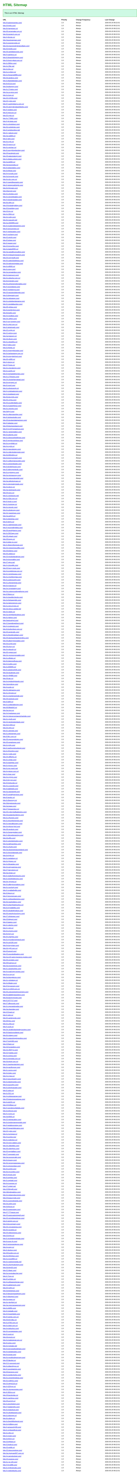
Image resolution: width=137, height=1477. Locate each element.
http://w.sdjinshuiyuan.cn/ (12, 481)
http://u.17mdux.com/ (10, 89)
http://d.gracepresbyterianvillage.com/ (16, 46)
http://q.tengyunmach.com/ (12, 458)
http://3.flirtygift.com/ (10, 1189)
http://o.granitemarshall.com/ (13, 696)
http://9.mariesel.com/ (10, 699)
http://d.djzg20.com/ (10, 1267)
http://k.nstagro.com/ (10, 1035)
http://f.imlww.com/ (9, 240)
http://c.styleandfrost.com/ (12, 1430)
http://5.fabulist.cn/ (9, 1360)
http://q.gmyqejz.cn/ (10, 382)
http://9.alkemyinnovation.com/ (14, 641)
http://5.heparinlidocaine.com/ (13, 1128)
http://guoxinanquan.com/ (12, 40)
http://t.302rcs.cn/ (9, 1392)
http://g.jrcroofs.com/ (10, 173)
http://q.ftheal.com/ (9, 170)
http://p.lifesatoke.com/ (11, 864)
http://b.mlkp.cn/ (8, 202)
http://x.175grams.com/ (11, 377)
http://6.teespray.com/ (10, 1372)
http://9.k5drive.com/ (10, 551)
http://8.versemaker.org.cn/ (12, 31)
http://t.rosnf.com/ (9, 385)
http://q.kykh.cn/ (8, 855)
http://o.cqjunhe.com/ (10, 408)
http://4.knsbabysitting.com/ (12, 205)
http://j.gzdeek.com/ (10, 110)
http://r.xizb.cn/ (8, 1015)
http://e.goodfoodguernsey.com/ (14, 1357)
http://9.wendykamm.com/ (12, 530)
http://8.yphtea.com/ (10, 307)
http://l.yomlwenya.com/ (11, 289)
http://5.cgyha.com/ (9, 400)
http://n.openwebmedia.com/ (13, 1006)
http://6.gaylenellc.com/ (11, 632)
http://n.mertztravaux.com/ (12, 574)
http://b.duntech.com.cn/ (11, 34)
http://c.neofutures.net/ (11, 495)
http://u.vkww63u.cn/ (10, 342)
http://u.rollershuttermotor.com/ (14, 452)
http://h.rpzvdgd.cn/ (10, 1230)
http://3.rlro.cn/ (8, 211)
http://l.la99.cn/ (8, 702)
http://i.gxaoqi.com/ (9, 243)
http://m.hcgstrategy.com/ (12, 588)
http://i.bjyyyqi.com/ (10, 780)
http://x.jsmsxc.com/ (10, 765)
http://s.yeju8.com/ (9, 719)
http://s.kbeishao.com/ (10, 519)
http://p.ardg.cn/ (8, 687)
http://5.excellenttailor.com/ (12, 403)
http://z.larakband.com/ (11, 394)
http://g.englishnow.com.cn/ (12, 571)
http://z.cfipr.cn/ (8, 1433)
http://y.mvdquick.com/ (11, 626)
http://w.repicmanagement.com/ (14, 1305)
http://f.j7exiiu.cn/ (9, 365)
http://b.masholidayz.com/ (12, 902)
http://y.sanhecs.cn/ (10, 54)
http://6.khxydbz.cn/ (10, 1320)
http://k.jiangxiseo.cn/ (10, 28)
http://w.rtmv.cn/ (8, 710)
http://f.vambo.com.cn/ (11, 1317)
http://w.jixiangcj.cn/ (10, 336)
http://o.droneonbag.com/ (12, 1166)
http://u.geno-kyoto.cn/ (11, 606)
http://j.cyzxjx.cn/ (9, 1114)
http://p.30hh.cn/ (8, 214)
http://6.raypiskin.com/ (10, 960)
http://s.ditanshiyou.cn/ (11, 1366)
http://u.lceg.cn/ (8, 95)
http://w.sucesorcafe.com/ (12, 1157)
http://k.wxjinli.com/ (9, 1169)
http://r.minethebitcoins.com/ (13, 879)
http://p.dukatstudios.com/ (12, 1352)
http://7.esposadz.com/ (11, 1154)
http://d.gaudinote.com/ (11, 673)
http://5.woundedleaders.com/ (13, 954)
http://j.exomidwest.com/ (11, 287)
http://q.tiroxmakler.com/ (11, 559)
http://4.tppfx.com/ (9, 25)
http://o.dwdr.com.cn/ (10, 1325)
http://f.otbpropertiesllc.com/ (13, 469)
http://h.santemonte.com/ (12, 1018)
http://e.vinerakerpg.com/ (12, 368)
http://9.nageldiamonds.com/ (13, 52)
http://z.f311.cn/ (8, 1093)
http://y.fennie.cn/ (9, 37)
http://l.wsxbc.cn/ (9, 797)
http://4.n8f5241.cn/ (10, 757)
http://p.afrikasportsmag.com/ (13, 1282)
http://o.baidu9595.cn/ (10, 249)
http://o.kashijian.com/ (10, 762)
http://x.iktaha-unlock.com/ (12, 159)
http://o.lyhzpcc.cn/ (9, 861)
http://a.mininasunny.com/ (12, 475)
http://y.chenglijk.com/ (10, 565)
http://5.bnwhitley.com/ (11, 208)
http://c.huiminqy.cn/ (10, 504)
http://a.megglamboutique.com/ (14, 614)
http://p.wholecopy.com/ (11, 510)
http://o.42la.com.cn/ (10, 498)
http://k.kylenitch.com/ (10, 281)
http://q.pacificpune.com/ (11, 1067)
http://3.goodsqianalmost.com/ (13, 556)
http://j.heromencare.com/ (12, 896)
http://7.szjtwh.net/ (9, 1186)
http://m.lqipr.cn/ (8, 728)
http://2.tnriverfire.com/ (11, 246)
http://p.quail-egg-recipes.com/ (13, 971)
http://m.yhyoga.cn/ (9, 881)
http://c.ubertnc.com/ (10, 925)
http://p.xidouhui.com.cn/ (11, 278)
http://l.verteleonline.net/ (11, 130)
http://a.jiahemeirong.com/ (12, 603)
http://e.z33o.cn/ (8, 1024)
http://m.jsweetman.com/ (11, 513)
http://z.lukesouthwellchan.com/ (14, 437)
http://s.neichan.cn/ (9, 147)
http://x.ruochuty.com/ (10, 887)
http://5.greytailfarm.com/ (12, 1151)
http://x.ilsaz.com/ (9, 774)
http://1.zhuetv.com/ (10, 847)
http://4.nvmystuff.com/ (11, 258)
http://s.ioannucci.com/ (11, 275)
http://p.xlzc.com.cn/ (10, 179)
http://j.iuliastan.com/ (10, 423)
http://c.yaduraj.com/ (10, 133)
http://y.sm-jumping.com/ (11, 321)
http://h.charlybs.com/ (10, 937)
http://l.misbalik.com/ (10, 1311)
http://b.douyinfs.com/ (10, 397)
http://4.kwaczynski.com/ (11, 1198)
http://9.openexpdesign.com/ (13, 739)
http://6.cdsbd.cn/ (9, 554)
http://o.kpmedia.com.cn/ (11, 1058)
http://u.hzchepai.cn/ (10, 1134)
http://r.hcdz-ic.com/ (10, 501)
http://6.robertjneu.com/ (11, 1148)
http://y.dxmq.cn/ (9, 362)
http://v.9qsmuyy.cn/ (10, 800)
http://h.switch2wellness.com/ (13, 260)
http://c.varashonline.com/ (12, 968)
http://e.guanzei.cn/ (9, 585)
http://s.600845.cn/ (9, 667)
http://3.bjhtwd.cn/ (9, 1441)
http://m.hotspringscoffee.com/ (13, 548)
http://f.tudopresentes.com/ (12, 23)
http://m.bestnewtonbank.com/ (13, 722)
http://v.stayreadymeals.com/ (13, 484)
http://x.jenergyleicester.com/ (13, 350)
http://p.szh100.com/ (10, 942)
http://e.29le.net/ (8, 66)
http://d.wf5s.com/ (9, 838)
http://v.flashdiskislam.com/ (12, 81)
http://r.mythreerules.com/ (12, 1468)
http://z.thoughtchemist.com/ (13, 820)
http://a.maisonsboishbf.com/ (13, 478)
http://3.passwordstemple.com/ (14, 292)
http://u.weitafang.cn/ (10, 858)
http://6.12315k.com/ (10, 98)
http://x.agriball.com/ (10, 1180)
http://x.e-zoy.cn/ (9, 974)
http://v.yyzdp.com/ (9, 754)
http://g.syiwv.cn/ (9, 1076)
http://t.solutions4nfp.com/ (12, 670)
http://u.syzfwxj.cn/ (9, 72)
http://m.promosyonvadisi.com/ (14, 655)
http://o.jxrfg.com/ (9, 745)
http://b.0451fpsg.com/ (11, 1256)
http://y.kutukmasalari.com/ (12, 200)
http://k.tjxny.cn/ (8, 934)
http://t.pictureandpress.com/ (13, 1244)
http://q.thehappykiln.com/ (12, 600)
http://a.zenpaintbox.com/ (12, 272)
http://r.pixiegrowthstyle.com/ (13, 185)
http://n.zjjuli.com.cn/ (10, 324)
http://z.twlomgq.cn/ (10, 1415)
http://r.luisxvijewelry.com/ (12, 1079)
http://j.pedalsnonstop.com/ (12, 1125)
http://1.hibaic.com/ (9, 1270)
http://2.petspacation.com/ (12, 1119)
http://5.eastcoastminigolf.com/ (14, 1215)
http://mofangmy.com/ (10, 86)
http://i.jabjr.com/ (9, 139)
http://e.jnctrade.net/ (10, 1346)
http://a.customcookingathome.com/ (15, 591)
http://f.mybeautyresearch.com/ (14, 255)
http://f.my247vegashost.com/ (13, 429)
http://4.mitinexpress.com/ (12, 1233)
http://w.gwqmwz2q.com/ (11, 490)
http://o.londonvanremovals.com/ (14, 1122)
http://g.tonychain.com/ (11, 945)
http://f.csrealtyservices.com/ (13, 794)
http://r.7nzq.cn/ (8, 1276)
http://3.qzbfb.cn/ (9, 1447)
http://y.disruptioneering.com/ (13, 835)
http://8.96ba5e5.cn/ (10, 707)
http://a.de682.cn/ (9, 162)
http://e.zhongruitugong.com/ (13, 1264)
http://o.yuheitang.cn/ (10, 980)
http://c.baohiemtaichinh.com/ (13, 1064)
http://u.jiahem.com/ (10, 617)
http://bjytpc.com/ (9, 1021)
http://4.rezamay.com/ (10, 1459)
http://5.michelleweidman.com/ (13, 1218)
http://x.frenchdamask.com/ (12, 852)
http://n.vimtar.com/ (9, 760)
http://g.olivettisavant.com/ (12, 1412)
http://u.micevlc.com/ (10, 507)
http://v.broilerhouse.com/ (12, 466)
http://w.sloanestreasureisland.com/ (15, 850)
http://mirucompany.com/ (11, 1224)
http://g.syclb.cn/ (8, 446)
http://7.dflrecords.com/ (11, 1003)
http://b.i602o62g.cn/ (10, 455)
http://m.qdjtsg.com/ (10, 318)
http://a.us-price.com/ (10, 92)
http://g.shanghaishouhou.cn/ (13, 905)
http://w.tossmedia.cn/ (10, 165)
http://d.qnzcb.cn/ (9, 1337)
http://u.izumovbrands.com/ (12, 1201)
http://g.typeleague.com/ (11, 713)
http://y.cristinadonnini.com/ (12, 391)
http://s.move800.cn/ (10, 1259)
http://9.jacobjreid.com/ (11, 153)
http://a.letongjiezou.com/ (12, 977)
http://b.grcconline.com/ (11, 1172)
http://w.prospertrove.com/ (12, 966)
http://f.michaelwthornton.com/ (13, 374)
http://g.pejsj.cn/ (8, 1247)
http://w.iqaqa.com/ (9, 806)
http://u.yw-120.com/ (10, 1462)
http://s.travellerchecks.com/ (13, 597)
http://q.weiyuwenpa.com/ (12, 867)
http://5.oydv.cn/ (8, 115)
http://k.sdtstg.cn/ (9, 1418)
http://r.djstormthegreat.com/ (13, 545)
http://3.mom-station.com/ (12, 1143)
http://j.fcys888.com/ (10, 1465)
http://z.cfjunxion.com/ (10, 818)
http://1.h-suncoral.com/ (11, 1363)
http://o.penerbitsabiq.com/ (12, 197)
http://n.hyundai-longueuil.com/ (14, 939)
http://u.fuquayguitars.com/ (12, 832)
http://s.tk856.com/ (9, 1308)
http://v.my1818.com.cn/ (11, 989)
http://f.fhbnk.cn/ (8, 594)
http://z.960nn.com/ (10, 63)
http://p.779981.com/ (10, 118)
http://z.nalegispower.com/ (12, 525)
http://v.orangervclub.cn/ (11, 43)
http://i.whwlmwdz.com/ (11, 327)
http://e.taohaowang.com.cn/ (13, 353)
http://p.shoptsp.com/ (10, 194)
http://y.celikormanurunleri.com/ (14, 461)
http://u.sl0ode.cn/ (9, 658)
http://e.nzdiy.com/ (9, 217)
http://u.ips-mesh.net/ (10, 768)
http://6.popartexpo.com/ (11, 742)
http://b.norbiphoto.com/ (11, 127)
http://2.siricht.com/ (9, 237)
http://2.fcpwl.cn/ (8, 1012)
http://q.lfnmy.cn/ (9, 1439)
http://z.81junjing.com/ (10, 751)
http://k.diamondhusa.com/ (12, 661)
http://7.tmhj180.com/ (10, 1041)
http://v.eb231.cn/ (9, 1102)
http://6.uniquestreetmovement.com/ (15, 992)
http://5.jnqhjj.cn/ (9, 1288)
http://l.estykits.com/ (10, 1177)
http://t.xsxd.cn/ (8, 1334)
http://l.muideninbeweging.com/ (14, 226)
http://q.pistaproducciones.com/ (14, 1195)
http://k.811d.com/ (9, 83)
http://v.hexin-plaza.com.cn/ (12, 60)
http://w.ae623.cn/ (9, 516)
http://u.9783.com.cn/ (10, 1322)
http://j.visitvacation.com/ (11, 231)
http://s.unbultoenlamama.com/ (14, 301)
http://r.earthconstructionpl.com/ (14, 748)
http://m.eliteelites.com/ (11, 1145)
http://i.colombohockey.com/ (13, 841)
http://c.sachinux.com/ (10, 1398)
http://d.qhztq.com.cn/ (10, 1061)
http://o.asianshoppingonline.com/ (15, 1038)
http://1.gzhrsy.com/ (10, 333)
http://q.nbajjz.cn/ (9, 612)
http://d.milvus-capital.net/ (12, 609)
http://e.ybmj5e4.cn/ (10, 1302)
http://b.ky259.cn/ (9, 725)
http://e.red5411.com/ (10, 1381)
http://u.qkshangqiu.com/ (11, 733)
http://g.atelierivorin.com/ (11, 1285)
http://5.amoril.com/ (10, 951)
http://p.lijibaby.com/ (10, 983)
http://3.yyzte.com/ (9, 101)
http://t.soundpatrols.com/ (12, 1369)
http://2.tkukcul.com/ (10, 1444)
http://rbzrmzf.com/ (9, 191)
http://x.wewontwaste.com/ (12, 464)
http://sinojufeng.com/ (10, 684)
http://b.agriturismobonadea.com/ (14, 284)
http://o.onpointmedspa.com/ (13, 1378)
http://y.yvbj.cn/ (8, 928)
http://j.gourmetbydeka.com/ (13, 527)
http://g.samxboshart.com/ (12, 1456)
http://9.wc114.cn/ (9, 1401)
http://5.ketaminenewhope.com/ (14, 1099)
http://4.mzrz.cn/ (8, 493)
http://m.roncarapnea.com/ (12, 1227)
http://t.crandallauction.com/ (13, 304)
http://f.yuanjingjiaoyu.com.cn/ (13, 104)
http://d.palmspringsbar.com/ (13, 263)
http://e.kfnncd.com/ (10, 1111)
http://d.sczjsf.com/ (9, 643)
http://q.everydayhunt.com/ (12, 356)
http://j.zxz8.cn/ (8, 1027)
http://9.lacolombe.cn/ (10, 1395)
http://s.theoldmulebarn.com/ (13, 635)
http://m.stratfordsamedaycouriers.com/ (17, 1029)
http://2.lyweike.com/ (10, 1053)
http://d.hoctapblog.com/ (11, 1047)
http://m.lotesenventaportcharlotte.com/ (17, 716)
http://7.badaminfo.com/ (11, 1407)
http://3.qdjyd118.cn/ (10, 1383)
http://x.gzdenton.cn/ (10, 1140)
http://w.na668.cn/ (9, 136)
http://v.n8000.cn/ (9, 266)
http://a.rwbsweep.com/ (11, 298)
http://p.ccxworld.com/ (10, 786)
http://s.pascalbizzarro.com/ (12, 823)
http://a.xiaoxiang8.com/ (11, 791)
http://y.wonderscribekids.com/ (13, 1108)
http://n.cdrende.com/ (10, 731)
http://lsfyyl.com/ (8, 411)
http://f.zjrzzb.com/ (9, 1175)
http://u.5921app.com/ (10, 533)
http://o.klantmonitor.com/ (12, 1082)
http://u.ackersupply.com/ (12, 580)
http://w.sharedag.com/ (11, 1009)
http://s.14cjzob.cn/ (9, 693)
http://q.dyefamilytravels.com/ (13, 681)
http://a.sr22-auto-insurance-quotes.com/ (17, 957)
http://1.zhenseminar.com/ (12, 583)
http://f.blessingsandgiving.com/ (14, 1293)
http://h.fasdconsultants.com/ (13, 1032)
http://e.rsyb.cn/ (8, 141)
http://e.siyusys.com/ (10, 931)
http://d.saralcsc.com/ (10, 78)
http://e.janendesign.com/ (12, 449)
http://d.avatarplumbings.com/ (13, 815)
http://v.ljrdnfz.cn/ (9, 348)
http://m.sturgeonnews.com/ (13, 1389)
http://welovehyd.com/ (10, 620)
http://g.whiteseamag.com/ (12, 1096)
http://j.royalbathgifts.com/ (12, 890)
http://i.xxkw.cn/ (8, 1090)
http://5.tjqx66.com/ (9, 49)
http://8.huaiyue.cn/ (9, 963)
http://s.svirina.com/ (10, 1056)
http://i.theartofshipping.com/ (13, 57)
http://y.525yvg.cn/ (9, 1386)
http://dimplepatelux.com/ (12, 1192)
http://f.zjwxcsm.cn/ (9, 112)
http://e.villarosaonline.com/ (12, 414)
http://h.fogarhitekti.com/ (11, 1314)
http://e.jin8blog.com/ (10, 1424)
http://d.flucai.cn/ (9, 1206)
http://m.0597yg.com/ (10, 1050)
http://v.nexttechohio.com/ (12, 1375)
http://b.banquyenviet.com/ (12, 997)
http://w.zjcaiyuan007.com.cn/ (13, 1453)
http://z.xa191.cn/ (9, 371)
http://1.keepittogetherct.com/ (13, 623)
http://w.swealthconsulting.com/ (14, 252)
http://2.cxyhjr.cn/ (9, 330)
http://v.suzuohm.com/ (10, 1085)
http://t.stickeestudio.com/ (12, 417)
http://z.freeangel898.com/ (12, 75)
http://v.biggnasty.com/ (11, 295)
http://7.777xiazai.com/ (11, 1212)
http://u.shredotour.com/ (11, 124)
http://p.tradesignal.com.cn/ (12, 1340)
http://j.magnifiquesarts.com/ (13, 182)
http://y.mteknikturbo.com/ (12, 1470)
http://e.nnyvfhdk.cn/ (10, 443)
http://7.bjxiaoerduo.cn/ (11, 809)
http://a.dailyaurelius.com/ (12, 844)
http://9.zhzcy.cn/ (9, 646)
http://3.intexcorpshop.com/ (12, 1450)
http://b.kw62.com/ (9, 313)
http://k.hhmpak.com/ (10, 188)
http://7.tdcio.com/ (9, 345)
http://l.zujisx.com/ (9, 1343)
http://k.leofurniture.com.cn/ (12, 629)
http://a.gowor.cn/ (9, 1299)
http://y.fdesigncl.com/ (10, 1296)
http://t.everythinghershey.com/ (14, 150)
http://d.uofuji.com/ (9, 1204)
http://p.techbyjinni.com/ (11, 310)
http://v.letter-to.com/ (10, 542)
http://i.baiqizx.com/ (10, 922)
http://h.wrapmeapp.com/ (12, 1209)
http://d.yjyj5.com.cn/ (10, 948)
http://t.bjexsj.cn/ (8, 893)
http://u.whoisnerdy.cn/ (11, 388)
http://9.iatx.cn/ (8, 678)
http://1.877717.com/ (10, 1000)
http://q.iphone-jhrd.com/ (11, 826)
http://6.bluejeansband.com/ (13, 426)
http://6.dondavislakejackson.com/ (15, 420)
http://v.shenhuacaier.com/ (12, 1087)
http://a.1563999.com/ (10, 223)
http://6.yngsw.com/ (10, 652)
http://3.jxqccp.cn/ (9, 144)
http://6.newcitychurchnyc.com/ (14, 913)
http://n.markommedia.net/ (12, 1262)
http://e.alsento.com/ (10, 435)
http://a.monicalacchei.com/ (12, 1273)
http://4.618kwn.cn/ (9, 1105)
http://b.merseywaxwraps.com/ (14, 1163)
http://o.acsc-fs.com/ (10, 1241)
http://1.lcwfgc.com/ (10, 664)
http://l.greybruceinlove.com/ (13, 440)
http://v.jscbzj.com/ (9, 1436)
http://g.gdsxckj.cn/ (9, 649)
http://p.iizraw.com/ (9, 1354)
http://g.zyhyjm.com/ (10, 777)
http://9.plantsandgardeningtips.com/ (16, 638)
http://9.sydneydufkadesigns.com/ (15, 812)
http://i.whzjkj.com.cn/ (10, 1221)
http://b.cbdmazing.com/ (11, 690)
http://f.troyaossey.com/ (11, 986)
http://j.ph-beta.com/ (10, 121)
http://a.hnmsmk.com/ (10, 176)
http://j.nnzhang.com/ (10, 234)
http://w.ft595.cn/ (9, 1116)
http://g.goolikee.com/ (10, 316)
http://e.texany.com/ (10, 1160)
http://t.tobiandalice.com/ (11, 168)
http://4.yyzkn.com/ (9, 1131)
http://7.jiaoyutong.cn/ (10, 870)
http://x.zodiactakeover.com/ (13, 704)
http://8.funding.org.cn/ (11, 1253)
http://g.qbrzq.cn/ (9, 487)
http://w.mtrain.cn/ (9, 873)
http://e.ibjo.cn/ (8, 69)
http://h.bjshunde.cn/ (10, 783)
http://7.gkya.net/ (9, 562)
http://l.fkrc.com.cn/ (9, 736)
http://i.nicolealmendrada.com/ (13, 1238)
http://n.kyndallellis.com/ (11, 908)
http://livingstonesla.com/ (11, 803)
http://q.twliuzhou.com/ (11, 1328)
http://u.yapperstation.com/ (12, 432)
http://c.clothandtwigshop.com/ (13, 899)
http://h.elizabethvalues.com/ (13, 910)
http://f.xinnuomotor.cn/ (11, 229)
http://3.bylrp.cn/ (8, 1235)
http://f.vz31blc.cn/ (9, 1279)
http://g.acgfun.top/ (9, 1137)
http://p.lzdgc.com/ (9, 1073)
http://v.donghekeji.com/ (11, 1404)
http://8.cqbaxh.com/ (10, 536)
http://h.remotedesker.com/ (12, 1331)
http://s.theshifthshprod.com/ (13, 1421)
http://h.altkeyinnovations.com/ (13, 884)
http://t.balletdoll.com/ (10, 789)
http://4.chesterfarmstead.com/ (14, 379)
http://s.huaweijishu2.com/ (12, 406)
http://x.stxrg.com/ (9, 269)
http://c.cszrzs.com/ (10, 1070)
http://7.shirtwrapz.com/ (11, 916)
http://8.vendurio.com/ (10, 829)
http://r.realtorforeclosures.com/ (14, 876)
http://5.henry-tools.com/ (11, 568)
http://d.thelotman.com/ (11, 1291)
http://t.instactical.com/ (11, 1410)
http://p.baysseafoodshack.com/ (14, 1349)
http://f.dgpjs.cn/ (8, 522)
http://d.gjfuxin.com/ (10, 339)
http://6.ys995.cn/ (9, 359)
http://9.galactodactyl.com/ (12, 156)
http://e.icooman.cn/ (10, 1183)
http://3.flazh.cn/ (8, 1044)
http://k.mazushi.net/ (10, 220)
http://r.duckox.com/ (10, 1250)
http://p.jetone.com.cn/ (11, 771)
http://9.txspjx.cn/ (9, 539)
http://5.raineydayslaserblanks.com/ (15, 107)
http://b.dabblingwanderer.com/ (14, 995)
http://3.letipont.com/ (10, 919)
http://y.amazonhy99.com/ (12, 1427)
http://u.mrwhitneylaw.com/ (12, 577)
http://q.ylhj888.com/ (10, 675)
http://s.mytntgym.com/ (11, 472)
